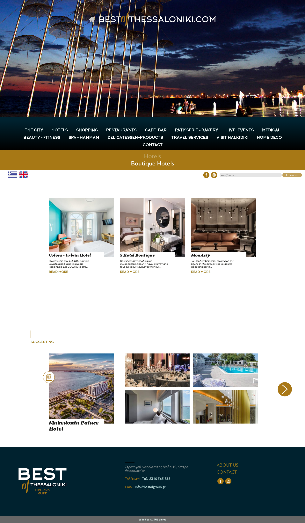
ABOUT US (227, 465)
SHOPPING (87, 130)
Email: (130, 487)
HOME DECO (269, 138)
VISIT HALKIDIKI (232, 138)
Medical (271, 130)
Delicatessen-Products (135, 138)
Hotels (152, 156)
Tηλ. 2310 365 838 (156, 479)
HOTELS (59, 130)
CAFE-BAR (156, 130)
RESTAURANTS (121, 130)
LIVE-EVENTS (240, 130)
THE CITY (34, 130)
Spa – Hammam (84, 138)
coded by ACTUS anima (152, 519)
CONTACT (153, 145)
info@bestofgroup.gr (150, 487)
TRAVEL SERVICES (189, 138)
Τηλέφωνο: (133, 479)
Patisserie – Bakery (196, 130)
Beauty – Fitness (41, 138)
